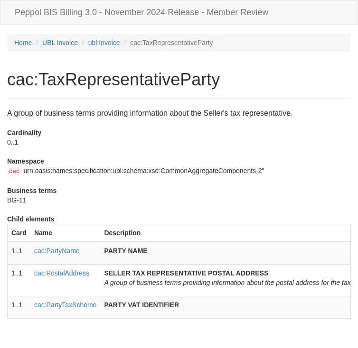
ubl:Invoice (104, 42)
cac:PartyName (57, 251)
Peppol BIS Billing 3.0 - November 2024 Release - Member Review (141, 12)
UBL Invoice (60, 42)
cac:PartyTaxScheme (65, 305)
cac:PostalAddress (61, 273)
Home (23, 42)
